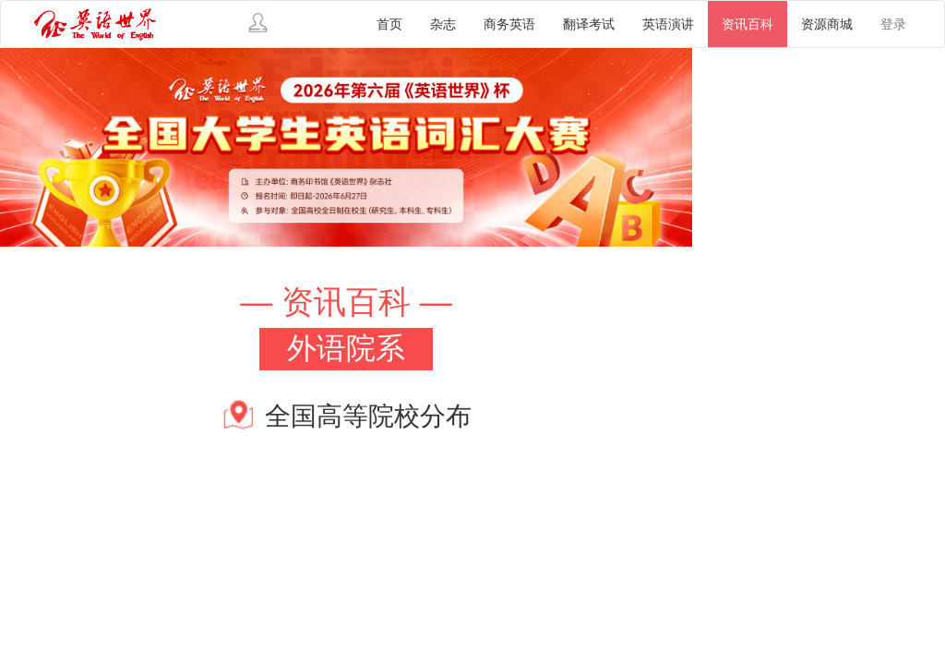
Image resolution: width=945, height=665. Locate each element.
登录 (893, 24)
